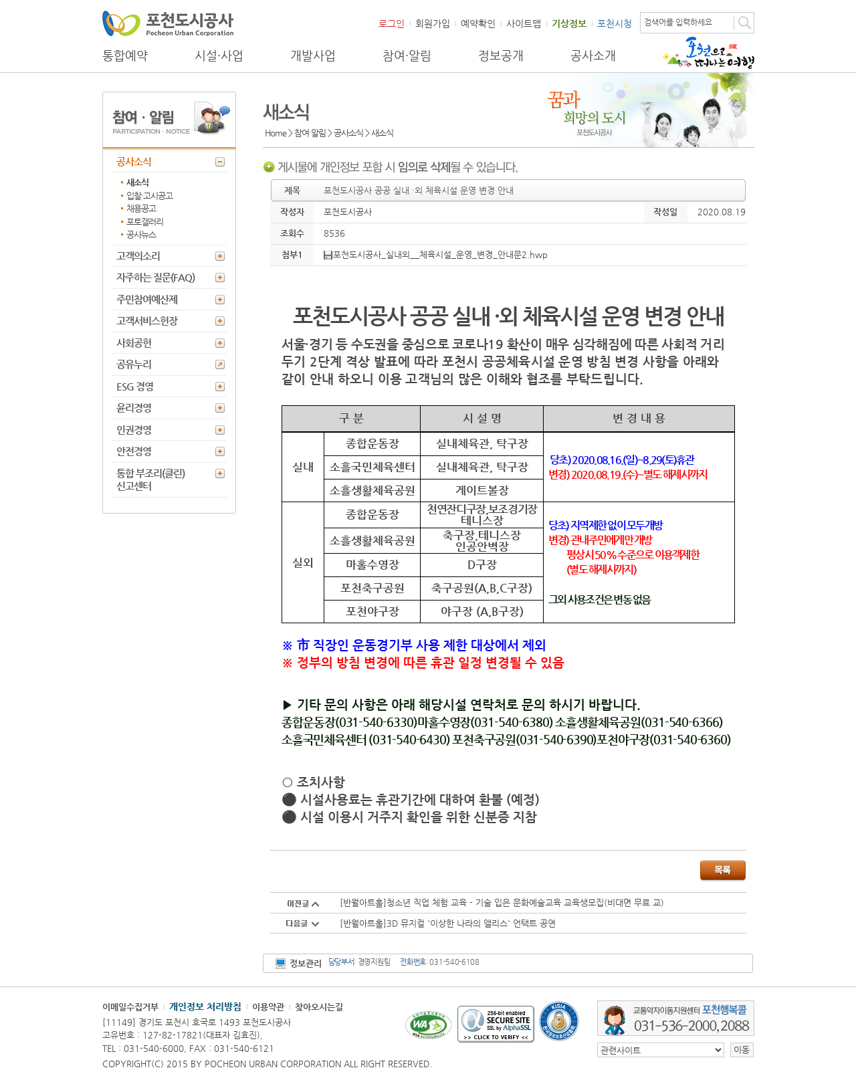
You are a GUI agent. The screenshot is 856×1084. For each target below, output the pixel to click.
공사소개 (593, 55)
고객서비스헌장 (146, 320)
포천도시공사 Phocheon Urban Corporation (167, 23)
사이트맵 (523, 23)
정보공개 (501, 55)
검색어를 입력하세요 (678, 22)
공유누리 (133, 364)
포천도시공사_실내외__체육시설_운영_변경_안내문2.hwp (436, 254)
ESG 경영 (134, 386)
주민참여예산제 (146, 299)
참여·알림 (407, 55)
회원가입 (432, 23)
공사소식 (133, 161)
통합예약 (125, 55)
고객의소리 (138, 255)
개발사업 (313, 55)
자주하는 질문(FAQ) (155, 277)
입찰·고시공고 (149, 196)
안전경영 (133, 451)
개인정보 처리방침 (205, 1006)
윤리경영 (133, 407)
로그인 (392, 23)
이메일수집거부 (130, 1007)
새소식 (137, 182)
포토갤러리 (144, 222)
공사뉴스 (141, 234)
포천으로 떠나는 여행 (708, 53)
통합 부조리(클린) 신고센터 (150, 479)
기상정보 (569, 23)
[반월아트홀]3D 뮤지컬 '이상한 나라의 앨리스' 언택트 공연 (448, 923)
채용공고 (141, 208)
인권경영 (133, 429)
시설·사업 (219, 55)
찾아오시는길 (319, 1007)
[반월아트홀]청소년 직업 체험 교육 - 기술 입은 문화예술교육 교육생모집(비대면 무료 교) (502, 902)
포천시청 (614, 23)
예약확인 (478, 23)
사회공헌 (133, 342)
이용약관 (268, 1007)
